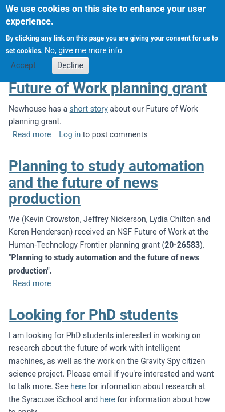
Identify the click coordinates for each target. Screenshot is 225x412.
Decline (70, 57)
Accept (23, 57)
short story (89, 108)
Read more (32, 134)
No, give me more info (83, 42)
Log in (70, 134)
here (78, 386)
